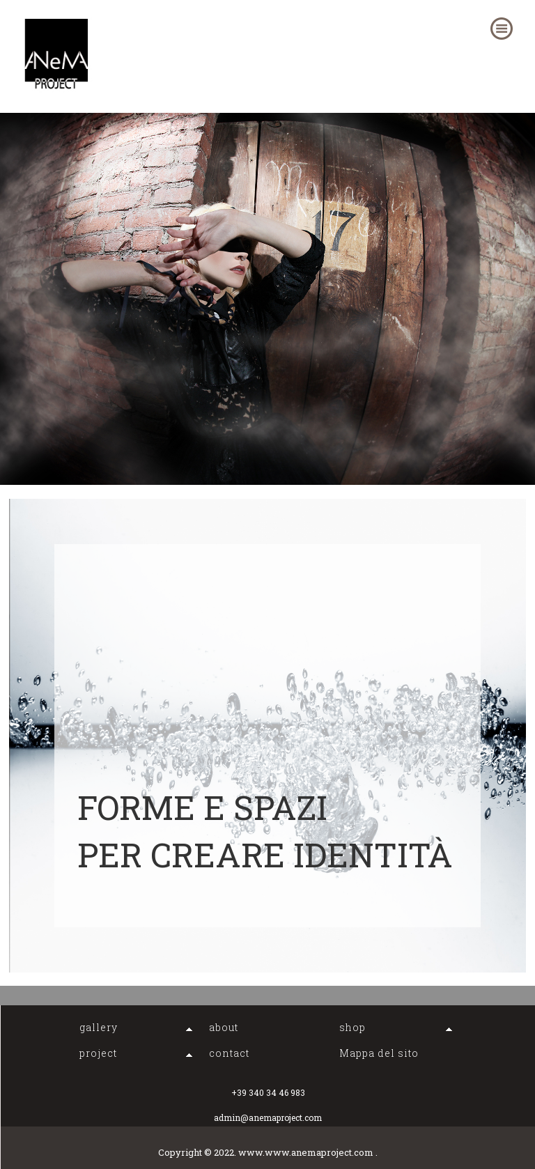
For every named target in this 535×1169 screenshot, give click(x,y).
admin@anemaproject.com (268, 1117)
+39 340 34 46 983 (268, 1092)
